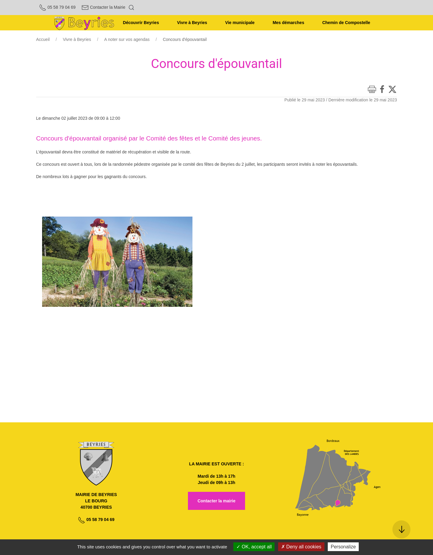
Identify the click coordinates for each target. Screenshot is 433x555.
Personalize (343, 546)
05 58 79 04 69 (57, 7)
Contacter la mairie (216, 500)
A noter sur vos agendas (127, 39)
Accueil (43, 39)
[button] (131, 8)
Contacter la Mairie (103, 7)
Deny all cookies (301, 546)
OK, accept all (254, 546)
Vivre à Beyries (77, 39)
